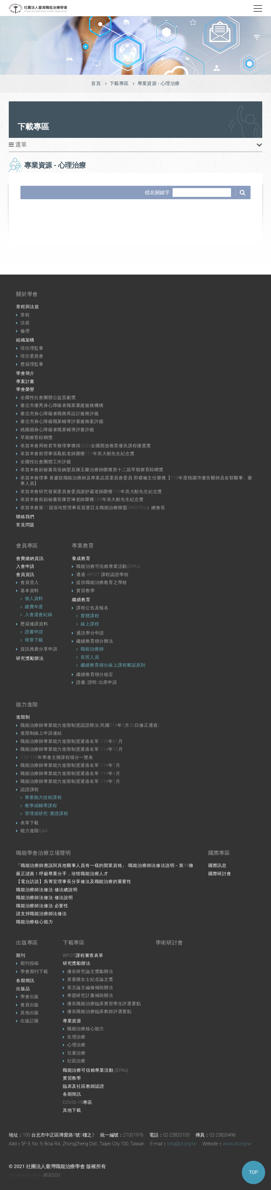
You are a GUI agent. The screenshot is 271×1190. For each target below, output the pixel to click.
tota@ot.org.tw (182, 1143)
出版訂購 (29, 1021)
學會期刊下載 (34, 971)
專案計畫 (25, 381)
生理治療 (76, 1037)
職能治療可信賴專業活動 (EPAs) (95, 1070)
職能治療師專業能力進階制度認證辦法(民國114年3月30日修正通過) (89, 725)
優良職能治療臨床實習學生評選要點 (104, 1003)
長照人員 (90, 657)
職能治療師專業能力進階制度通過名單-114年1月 (70, 781)
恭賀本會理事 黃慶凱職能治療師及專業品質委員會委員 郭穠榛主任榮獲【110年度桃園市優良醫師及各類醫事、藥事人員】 (136, 480)
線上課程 (90, 624)
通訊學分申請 (90, 633)
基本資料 (29, 590)
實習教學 (85, 590)
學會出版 (29, 996)
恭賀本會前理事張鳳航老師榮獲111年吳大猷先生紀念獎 (77, 453)
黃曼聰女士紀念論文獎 (90, 979)
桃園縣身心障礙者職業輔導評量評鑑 (57, 429)
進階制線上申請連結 (41, 733)
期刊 (20, 955)
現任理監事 (32, 348)
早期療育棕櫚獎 (36, 437)
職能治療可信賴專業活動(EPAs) (108, 566)
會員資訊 (25, 574)
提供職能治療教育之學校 (101, 582)
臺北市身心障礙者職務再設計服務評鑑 (59, 413)
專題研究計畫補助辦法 (90, 995)
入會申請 (25, 566)
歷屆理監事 (32, 364)
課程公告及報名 (92, 607)
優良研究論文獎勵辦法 (90, 971)
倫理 (25, 331)
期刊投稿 (29, 963)
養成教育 (81, 558)
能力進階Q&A (34, 830)
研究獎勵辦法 (30, 658)
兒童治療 (76, 1053)
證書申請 (34, 631)
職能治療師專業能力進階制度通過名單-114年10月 (71, 749)
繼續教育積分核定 (94, 674)
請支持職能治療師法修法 (41, 913)
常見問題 (25, 525)
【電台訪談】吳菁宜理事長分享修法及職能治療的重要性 (73, 881)
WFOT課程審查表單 (83, 955)
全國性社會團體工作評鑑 (45, 461)
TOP (253, 1172)
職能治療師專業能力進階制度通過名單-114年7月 (70, 765)
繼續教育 (81, 599)
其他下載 (72, 1110)
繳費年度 (34, 606)
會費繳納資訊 (30, 558)
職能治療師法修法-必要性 (42, 905)
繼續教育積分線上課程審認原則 (113, 665)
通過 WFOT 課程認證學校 (102, 574)
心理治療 (76, 1044)
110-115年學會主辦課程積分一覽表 (56, 757)
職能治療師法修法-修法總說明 (47, 889)
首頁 (96, 83)
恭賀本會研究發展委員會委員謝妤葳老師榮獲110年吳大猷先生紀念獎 (91, 491)
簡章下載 (34, 640)
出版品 (23, 988)
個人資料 (34, 598)
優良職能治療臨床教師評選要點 (99, 1011)
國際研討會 (219, 873)
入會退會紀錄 (39, 614)
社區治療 (76, 1061)
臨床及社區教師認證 (83, 1086)
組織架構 (25, 340)
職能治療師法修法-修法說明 (44, 897)
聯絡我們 (25, 516)
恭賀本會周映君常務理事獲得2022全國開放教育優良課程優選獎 (85, 445)
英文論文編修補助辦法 (90, 987)
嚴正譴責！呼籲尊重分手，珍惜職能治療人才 (62, 873)
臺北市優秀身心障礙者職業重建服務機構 (61, 405)
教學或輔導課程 (41, 805)
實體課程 (90, 615)
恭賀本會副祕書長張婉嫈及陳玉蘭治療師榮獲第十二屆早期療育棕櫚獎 (92, 469)
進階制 (23, 717)
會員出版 (29, 1004)
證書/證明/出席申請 (96, 682)
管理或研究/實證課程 (46, 813)
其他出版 (29, 1012)
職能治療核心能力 (34, 921)
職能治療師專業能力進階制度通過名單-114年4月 (70, 773)
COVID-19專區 (77, 1102)
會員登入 (29, 582)
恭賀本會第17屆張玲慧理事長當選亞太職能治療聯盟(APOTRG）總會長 (92, 507)
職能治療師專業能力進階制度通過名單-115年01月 (71, 741)
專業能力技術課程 (43, 797)
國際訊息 (217, 865)
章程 (25, 315)
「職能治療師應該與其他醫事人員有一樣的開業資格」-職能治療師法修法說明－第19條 (105, 865)
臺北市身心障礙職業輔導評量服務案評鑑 (61, 421)
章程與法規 (27, 306)
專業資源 (72, 1021)
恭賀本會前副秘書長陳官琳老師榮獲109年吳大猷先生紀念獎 (82, 499)
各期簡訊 (25, 980)
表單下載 (29, 822)
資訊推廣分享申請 (38, 649)
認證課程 (29, 789)
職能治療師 (92, 649)
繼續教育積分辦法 (94, 641)
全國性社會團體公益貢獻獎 (48, 397)
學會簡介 (25, 373)
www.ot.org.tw (237, 1143)
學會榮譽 (25, 389)
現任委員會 (32, 356)
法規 (25, 322)
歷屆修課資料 (34, 624)
